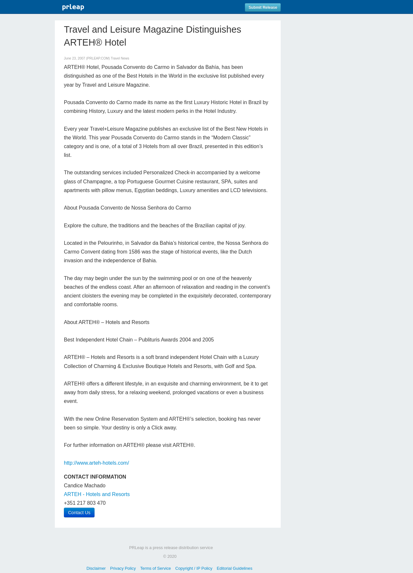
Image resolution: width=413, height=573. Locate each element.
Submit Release (262, 7)
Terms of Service (155, 568)
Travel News (120, 58)
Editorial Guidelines (234, 568)
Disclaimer (96, 568)
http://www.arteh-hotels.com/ (96, 463)
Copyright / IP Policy (193, 568)
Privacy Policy (123, 568)
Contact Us (79, 512)
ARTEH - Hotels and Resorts (97, 494)
